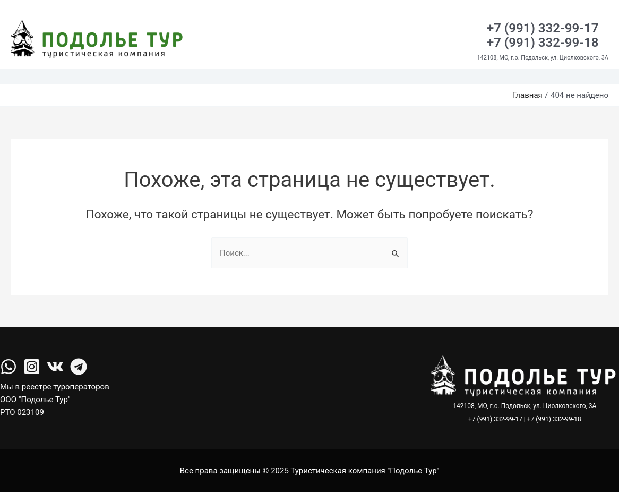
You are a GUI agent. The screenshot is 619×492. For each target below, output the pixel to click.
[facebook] (8, 366)
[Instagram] (31, 366)
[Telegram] (78, 366)
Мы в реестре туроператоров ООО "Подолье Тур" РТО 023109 (54, 399)
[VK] (55, 366)
